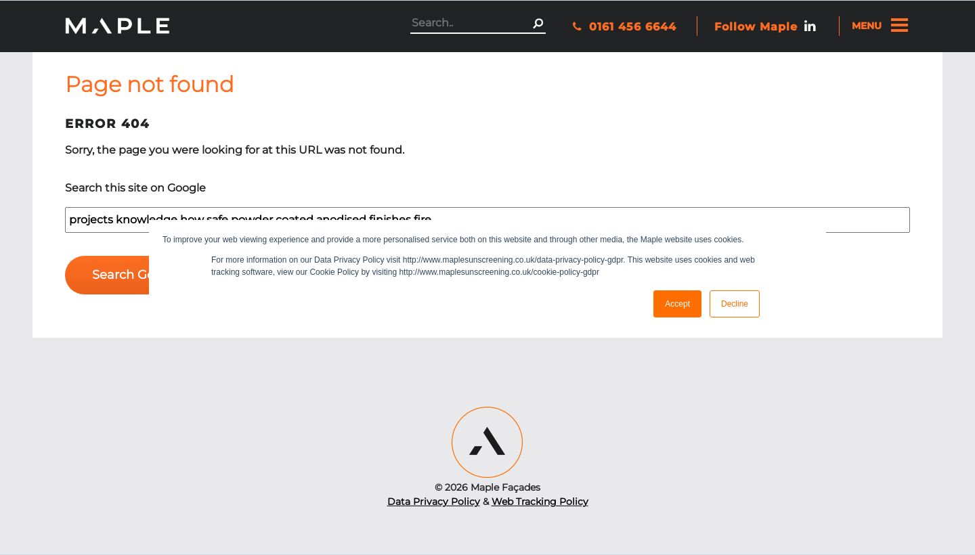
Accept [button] (677, 304)
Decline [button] (734, 304)
